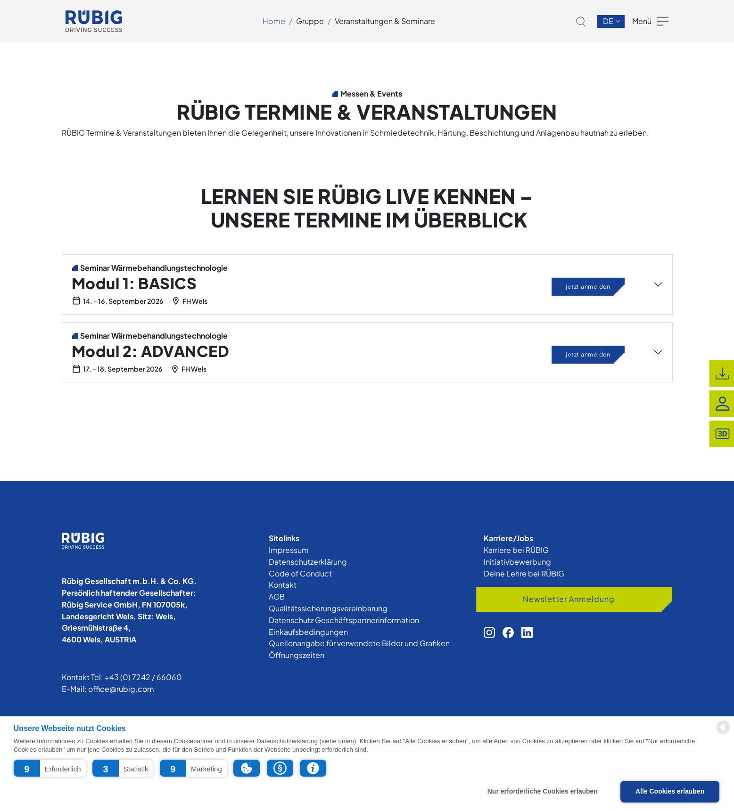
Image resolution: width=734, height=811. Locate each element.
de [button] (609, 21)
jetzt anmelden (588, 286)
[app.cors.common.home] (94, 21)
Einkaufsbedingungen (308, 632)
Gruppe (310, 21)
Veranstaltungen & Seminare (385, 21)
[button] (50, 768)
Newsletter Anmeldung (569, 599)
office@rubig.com (121, 689)
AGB (277, 596)
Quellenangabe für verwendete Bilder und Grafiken (359, 643)
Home (274, 21)
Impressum (289, 550)
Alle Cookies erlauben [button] (669, 791)
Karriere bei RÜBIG (516, 550)
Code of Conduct (300, 573)
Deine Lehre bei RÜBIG (524, 573)
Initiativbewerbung (517, 562)
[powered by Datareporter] (723, 733)
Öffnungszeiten (296, 655)
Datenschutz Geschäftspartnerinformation (344, 620)
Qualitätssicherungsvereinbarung (328, 608)
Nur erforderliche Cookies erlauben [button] (542, 791)
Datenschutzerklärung (308, 562)
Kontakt (283, 585)
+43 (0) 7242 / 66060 (143, 677)
